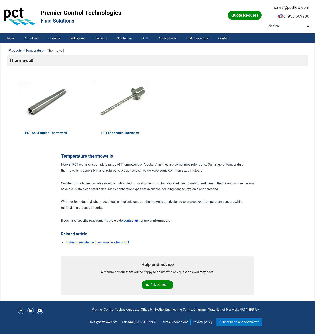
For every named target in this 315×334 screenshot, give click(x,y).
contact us (131, 221)
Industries (77, 38)
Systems (101, 38)
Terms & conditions (174, 322)
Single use (124, 38)
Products (53, 38)
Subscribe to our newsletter (239, 322)
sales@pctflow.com (291, 7)
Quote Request (244, 15)
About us (31, 38)
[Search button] (308, 26)
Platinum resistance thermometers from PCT (97, 242)
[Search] (289, 26)
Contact (223, 38)
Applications (167, 38)
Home (10, 38)
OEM (145, 38)
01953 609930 (293, 16)
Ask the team (158, 285)
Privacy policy (202, 322)
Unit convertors (197, 38)
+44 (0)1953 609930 (142, 322)
